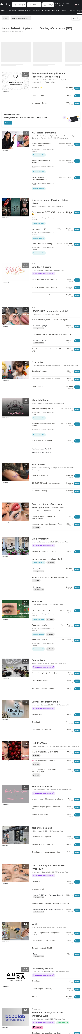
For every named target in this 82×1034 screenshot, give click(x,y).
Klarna (37, 1027)
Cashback (62, 1022)
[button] (19, 4)
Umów (77, 88)
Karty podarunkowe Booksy (43, 274)
